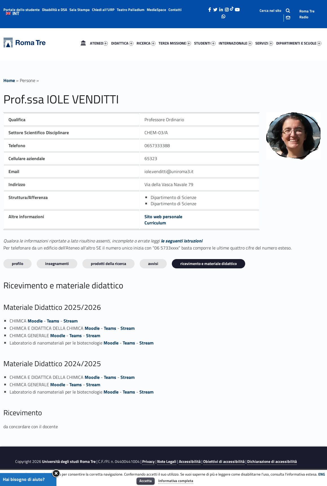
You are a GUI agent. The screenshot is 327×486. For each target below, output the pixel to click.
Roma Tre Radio (307, 14)
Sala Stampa (79, 9)
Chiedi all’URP (103, 9)
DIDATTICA (122, 43)
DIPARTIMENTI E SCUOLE (298, 43)
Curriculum (155, 222)
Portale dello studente (21, 9)
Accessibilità (190, 461)
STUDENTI (205, 43)
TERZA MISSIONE (175, 43)
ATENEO (99, 43)
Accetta (145, 480)
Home (83, 43)
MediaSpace (156, 9)
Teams (53, 320)
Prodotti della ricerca (108, 263)
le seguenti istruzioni (181, 240)
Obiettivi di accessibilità (224, 461)
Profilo (17, 263)
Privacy (148, 461)
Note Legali (166, 461)
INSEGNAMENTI (57, 263)
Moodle (35, 320)
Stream (70, 320)
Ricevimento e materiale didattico (208, 263)
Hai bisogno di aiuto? (24, 479)
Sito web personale (163, 216)
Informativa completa (175, 480)
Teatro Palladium (130, 9)
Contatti (174, 9)
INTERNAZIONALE (235, 43)
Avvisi (153, 263)
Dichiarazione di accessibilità (272, 461)
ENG (321, 474)
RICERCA (146, 43)
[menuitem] (83, 43)
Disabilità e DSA (54, 9)
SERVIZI (264, 43)
